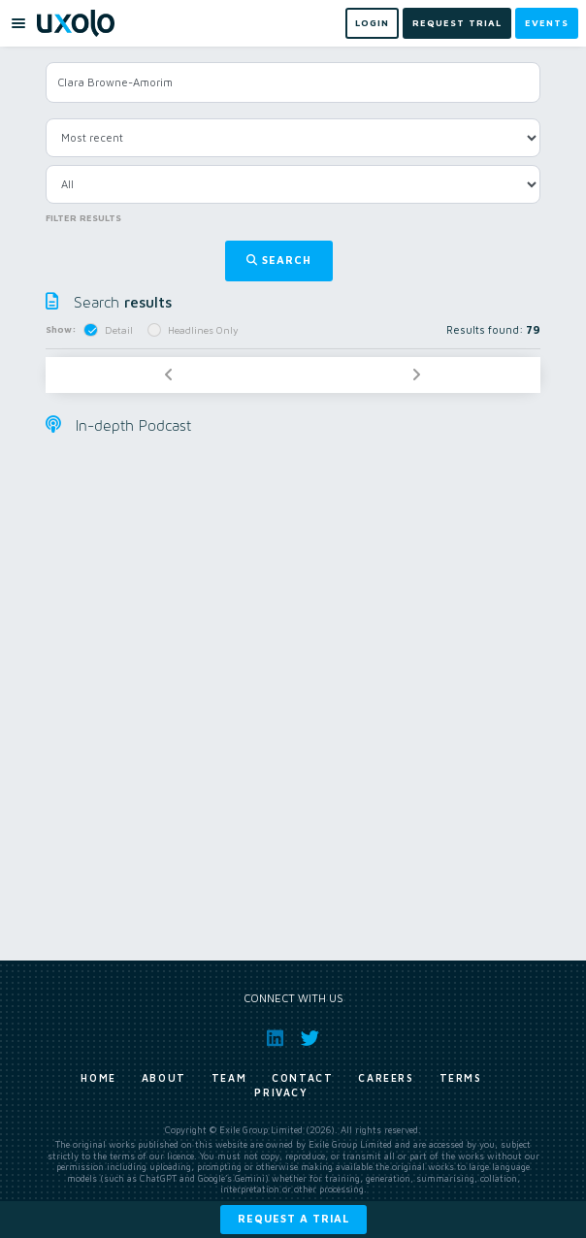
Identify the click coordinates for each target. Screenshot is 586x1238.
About (164, 1078)
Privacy (281, 1092)
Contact (302, 1078)
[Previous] (169, 375)
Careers (385, 1078)
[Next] (416, 375)
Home (98, 1078)
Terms (461, 1078)
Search (278, 259)
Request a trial (293, 1218)
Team (229, 1078)
